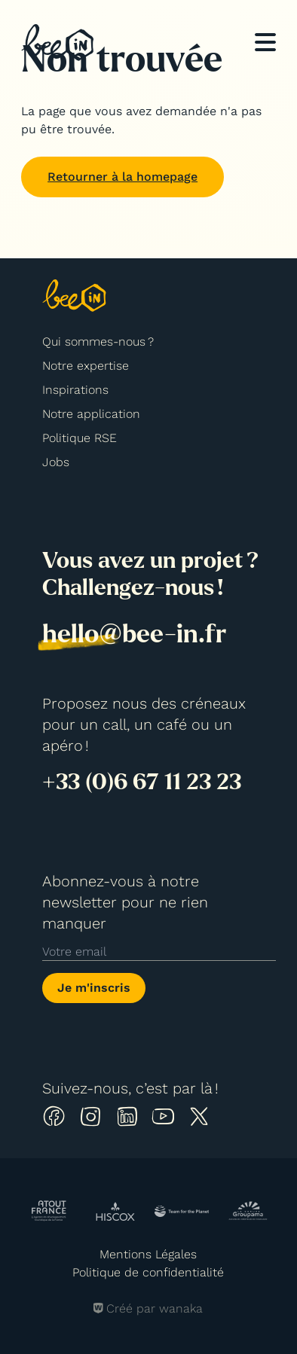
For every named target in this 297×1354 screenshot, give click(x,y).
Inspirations (75, 390)
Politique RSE (79, 438)
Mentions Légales (148, 1254)
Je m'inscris (93, 987)
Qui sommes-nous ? (98, 341)
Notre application (91, 414)
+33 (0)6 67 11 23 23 (141, 782)
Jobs (55, 462)
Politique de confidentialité (148, 1272)
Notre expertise (85, 365)
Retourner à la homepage (122, 176)
